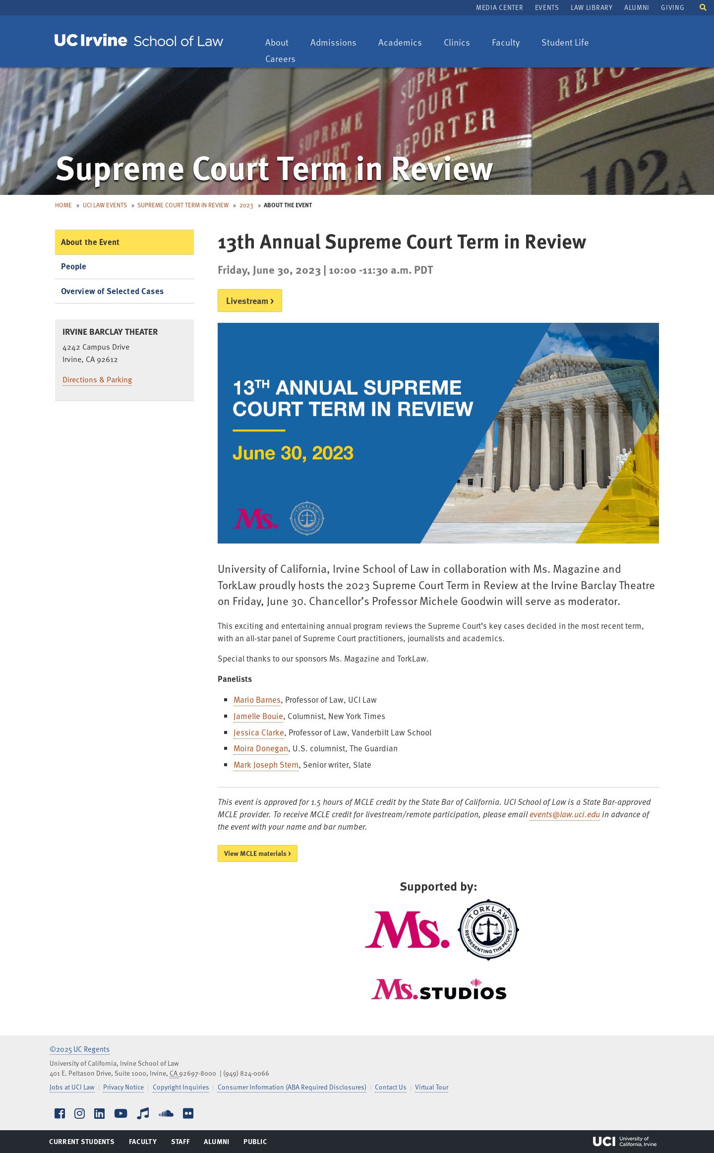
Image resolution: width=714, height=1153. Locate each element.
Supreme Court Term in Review (183, 204)
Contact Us (391, 1087)
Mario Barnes (257, 699)
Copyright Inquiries (181, 1087)
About (281, 43)
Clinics (461, 43)
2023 (246, 204)
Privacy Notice (123, 1087)
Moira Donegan (261, 748)
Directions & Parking (97, 379)
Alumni (637, 7)
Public (255, 1143)
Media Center (499, 7)
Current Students (82, 1143)
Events (547, 7)
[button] (703, 6)
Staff (183, 1143)
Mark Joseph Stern (266, 764)
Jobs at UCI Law (72, 1087)
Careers (285, 59)
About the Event (90, 242)
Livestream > (250, 300)
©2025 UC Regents (80, 1048)
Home (63, 204)
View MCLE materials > (257, 853)
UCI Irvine (624, 1142)
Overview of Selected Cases (112, 291)
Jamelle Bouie (258, 716)
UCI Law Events (105, 204)
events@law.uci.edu (565, 814)
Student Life (565, 43)
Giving (672, 7)
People (74, 266)
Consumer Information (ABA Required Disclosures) (292, 1087)
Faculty (510, 43)
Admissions (333, 43)
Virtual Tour (431, 1087)
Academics (400, 43)
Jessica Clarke (259, 732)
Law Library (591, 7)
